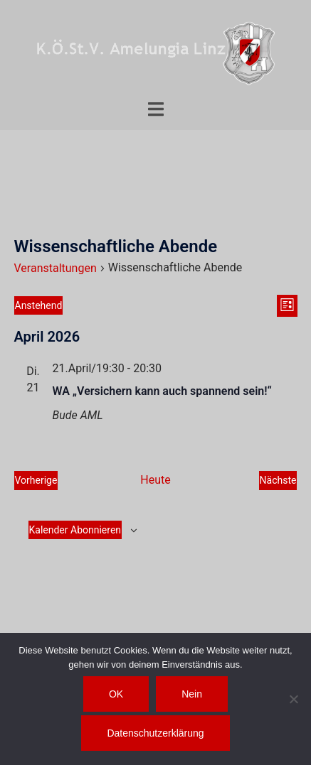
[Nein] (293, 699)
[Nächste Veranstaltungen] (278, 480)
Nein (191, 694)
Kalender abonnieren (75, 530)
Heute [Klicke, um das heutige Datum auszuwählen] (155, 480)
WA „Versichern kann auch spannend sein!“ (162, 391)
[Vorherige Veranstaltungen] (36, 480)
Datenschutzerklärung (155, 733)
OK (116, 694)
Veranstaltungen (55, 268)
